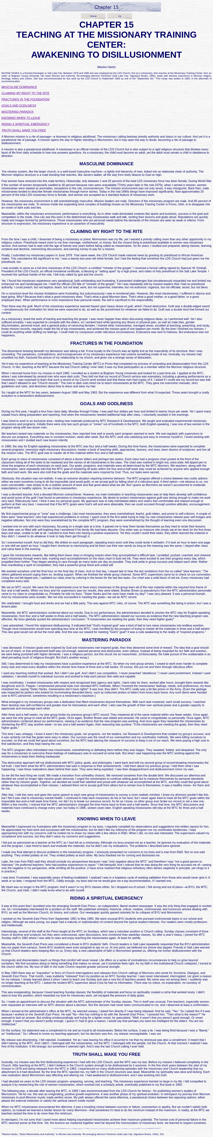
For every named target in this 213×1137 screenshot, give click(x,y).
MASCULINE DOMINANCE (19, 87)
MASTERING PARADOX (17, 111)
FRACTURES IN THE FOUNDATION (25, 99)
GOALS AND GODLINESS (18, 105)
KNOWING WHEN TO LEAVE (20, 118)
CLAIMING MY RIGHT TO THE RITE (25, 93)
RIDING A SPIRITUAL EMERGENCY (25, 124)
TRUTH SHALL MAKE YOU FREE (23, 130)
